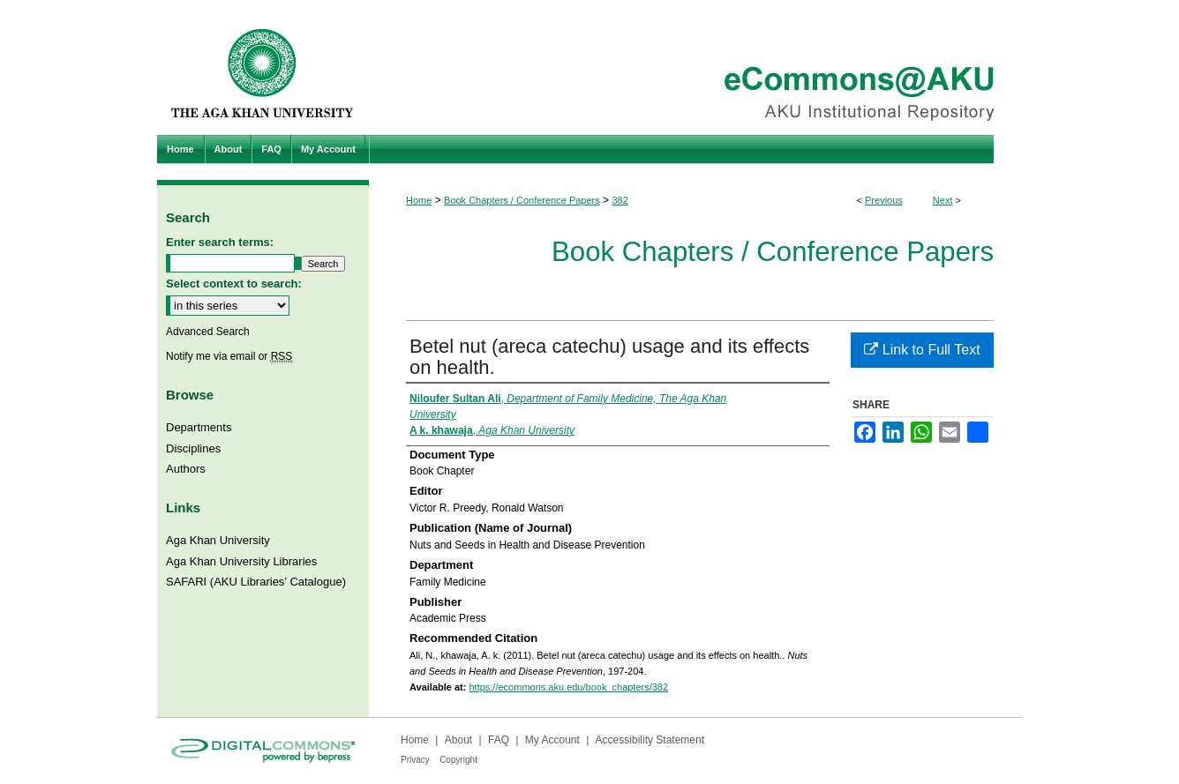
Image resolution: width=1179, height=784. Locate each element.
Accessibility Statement (650, 740)
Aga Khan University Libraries (241, 561)
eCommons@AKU (695, 67)
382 (619, 200)
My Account (552, 740)
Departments (198, 427)
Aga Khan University (218, 540)
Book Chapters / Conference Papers (522, 200)
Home (419, 200)
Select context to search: (234, 283)
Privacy (415, 760)
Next (943, 200)
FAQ (498, 740)
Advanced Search (208, 331)
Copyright (458, 760)
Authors (186, 468)
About (458, 740)
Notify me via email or (229, 356)
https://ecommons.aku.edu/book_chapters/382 (568, 687)
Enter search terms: (220, 242)
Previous (884, 200)
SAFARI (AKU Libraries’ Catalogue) (256, 581)
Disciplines (193, 448)
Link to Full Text (922, 349)
